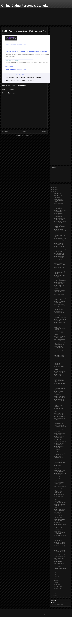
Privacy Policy (22, 74)
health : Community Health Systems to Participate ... (60, 240)
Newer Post (5, 131)
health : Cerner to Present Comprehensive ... (60, 211)
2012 (54, 593)
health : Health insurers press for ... (59, 479)
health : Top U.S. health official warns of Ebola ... (59, 547)
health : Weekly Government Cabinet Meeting (59, 328)
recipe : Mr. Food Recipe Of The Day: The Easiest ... (59, 506)
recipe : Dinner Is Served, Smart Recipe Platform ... (60, 352)
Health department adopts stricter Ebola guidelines (19, 59)
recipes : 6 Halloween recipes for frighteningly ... (60, 568)
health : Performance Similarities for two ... (59, 244)
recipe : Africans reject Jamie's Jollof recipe (59, 268)
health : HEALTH (58, 561)
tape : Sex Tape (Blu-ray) (59, 416)
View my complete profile (57, 604)
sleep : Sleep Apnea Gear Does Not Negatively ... (60, 440)
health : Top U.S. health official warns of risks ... (60, 543)
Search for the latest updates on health (15, 44)
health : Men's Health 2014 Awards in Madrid (60, 359)
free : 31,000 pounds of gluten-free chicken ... (59, 555)
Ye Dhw (54, 602)
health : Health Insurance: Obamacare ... (60, 384)
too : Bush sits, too (58, 522)
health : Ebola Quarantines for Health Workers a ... (60, 536)
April (55, 582)
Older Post (43, 131)
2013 (54, 591)
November (56, 195)
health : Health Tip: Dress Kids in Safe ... (60, 260)
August (56, 574)
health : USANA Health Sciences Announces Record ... (59, 368)
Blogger (44, 614)
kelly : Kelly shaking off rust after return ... (59, 295)
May (55, 580)
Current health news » (9, 66)
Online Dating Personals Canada (24, 5)
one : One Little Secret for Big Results (60, 320)
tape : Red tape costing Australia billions (59, 340)
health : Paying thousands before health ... (60, 474)
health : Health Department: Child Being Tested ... (58, 458)
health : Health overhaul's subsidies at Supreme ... (60, 316)
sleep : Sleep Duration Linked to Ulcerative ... (59, 356)
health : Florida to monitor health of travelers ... (60, 525)
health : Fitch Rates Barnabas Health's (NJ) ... (60, 231)
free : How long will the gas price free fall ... (59, 414)
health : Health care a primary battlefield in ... (59, 257)
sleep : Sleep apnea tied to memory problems (60, 207)
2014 (54, 191)
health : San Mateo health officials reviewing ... (60, 302)
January (56, 588)
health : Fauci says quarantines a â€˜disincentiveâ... (58, 215)
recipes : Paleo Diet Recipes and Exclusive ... (59, 264)
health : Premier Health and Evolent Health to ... (60, 397)
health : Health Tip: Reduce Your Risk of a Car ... (59, 200)
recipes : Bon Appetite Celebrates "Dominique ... (60, 426)
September (56, 572)
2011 (54, 595)
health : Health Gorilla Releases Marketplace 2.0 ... (59, 401)
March (55, 584)
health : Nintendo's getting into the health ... (60, 298)
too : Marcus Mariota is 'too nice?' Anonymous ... (59, 313)
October (56, 197)
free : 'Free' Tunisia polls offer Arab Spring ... (59, 337)
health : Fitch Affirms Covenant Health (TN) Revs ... (59, 235)
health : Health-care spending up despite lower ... (59, 380)
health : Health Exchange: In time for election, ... (60, 453)
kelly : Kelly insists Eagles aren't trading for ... (60, 343)
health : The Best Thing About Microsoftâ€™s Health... (59, 272)
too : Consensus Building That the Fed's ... (59, 444)
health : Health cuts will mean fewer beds (59, 283)
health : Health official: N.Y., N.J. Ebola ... (59, 516)
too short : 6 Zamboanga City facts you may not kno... (59, 551)
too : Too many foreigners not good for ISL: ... (60, 222)
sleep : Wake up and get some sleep (59, 513)
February (56, 586)
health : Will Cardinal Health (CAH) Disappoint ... (58, 363)
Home (24, 131)
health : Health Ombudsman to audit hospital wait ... (59, 532)
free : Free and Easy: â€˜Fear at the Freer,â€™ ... (59, 483)
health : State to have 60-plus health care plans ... (59, 462)
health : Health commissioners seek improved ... (59, 467)
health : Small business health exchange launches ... (59, 405)
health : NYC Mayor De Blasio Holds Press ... (59, 510)
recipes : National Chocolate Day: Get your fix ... (59, 347)
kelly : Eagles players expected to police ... (59, 564)
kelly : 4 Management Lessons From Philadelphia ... (59, 491)
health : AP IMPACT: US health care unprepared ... (60, 324)
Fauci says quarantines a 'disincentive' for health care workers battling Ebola (26, 51)
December (56, 193)
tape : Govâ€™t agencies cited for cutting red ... (60, 487)
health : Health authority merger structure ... (59, 219)
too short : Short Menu (59, 476)
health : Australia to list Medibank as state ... (59, 437)
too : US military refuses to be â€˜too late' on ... (60, 372)
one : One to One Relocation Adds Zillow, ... (60, 376)
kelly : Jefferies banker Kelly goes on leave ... (59, 254)
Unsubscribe (15, 74)
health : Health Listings (59, 494)
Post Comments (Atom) (27, 135)
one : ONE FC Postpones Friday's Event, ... (60, 450)
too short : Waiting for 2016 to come (59, 247)
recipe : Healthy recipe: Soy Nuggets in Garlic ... (60, 305)
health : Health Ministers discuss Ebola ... (59, 447)
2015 (54, 189)
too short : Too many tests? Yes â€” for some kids (60, 410)
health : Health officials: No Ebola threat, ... (59, 520)
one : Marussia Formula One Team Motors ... (59, 528)
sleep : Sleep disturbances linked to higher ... (60, 308)
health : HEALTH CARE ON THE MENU (59, 539)
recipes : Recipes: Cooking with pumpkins (60, 502)
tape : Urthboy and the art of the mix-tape (60, 250)
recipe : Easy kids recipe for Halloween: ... (59, 434)
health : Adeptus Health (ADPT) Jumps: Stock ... (60, 279)
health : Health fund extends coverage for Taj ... (59, 388)
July (55, 576)
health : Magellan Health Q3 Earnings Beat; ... (59, 471)
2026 (54, 187)
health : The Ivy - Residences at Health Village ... (59, 226)
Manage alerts (8, 74)
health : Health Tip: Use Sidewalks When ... (59, 422)
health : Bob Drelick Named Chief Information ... (58, 393)
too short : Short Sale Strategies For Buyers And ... (59, 287)
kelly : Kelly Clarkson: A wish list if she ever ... (59, 419)
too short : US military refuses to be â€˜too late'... (59, 333)
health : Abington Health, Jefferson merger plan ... (59, 291)
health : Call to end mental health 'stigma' (60, 430)
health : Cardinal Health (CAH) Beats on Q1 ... (59, 276)
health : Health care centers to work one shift (59, 498)
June (55, 578)
